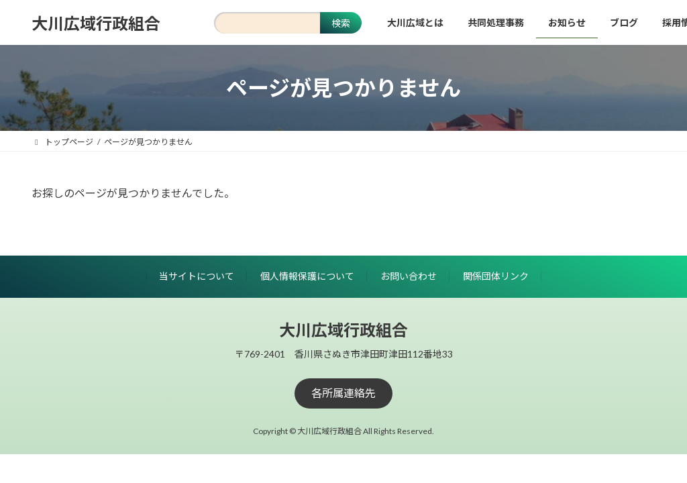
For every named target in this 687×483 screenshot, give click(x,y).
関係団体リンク (496, 276)
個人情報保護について (307, 276)
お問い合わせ (408, 276)
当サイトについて (196, 276)
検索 (340, 23)
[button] (343, 393)
